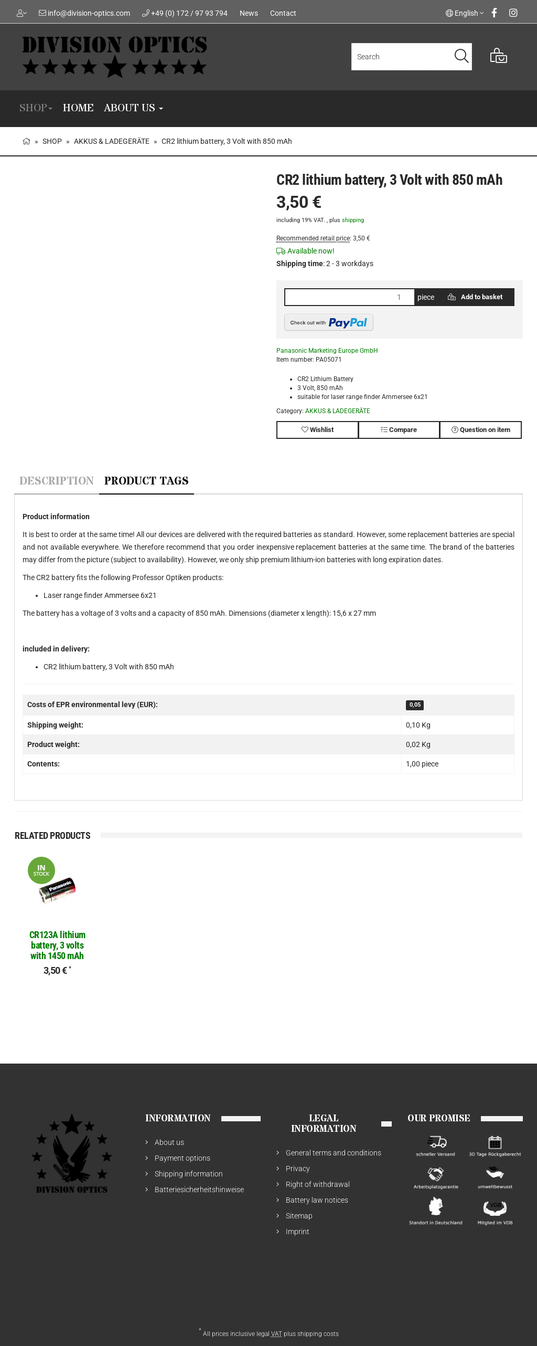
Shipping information (189, 1174)
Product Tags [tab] (146, 481)
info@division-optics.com (89, 13)
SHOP (35, 108)
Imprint (297, 1231)
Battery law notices (317, 1200)
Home (78, 108)
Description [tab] (56, 481)
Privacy (298, 1168)
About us (133, 108)
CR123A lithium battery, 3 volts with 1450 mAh (57, 945)
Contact (283, 13)
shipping (353, 220)
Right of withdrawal (318, 1184)
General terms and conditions (333, 1153)
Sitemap (299, 1216)
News (249, 13)
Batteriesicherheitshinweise (199, 1189)
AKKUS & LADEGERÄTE (337, 411)
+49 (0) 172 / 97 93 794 (189, 13)
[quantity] (349, 297)
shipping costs (318, 1334)
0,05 (415, 705)
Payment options (182, 1158)
